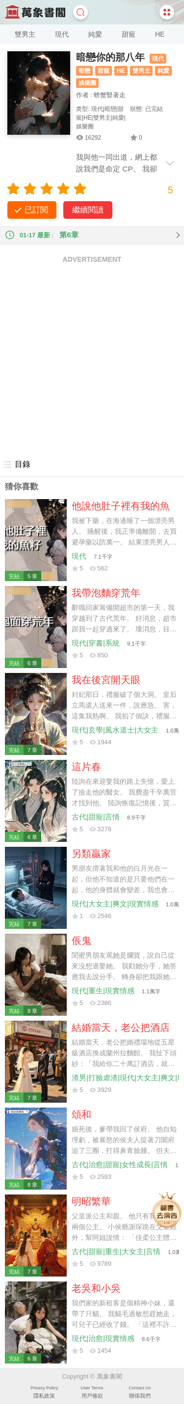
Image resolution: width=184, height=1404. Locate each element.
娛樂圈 (87, 83)
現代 (62, 34)
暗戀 (84, 70)
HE (159, 34)
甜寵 (128, 34)
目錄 (16, 464)
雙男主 (25, 34)
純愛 (95, 34)
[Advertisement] (92, 360)
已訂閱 (36, 210)
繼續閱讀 (88, 210)
